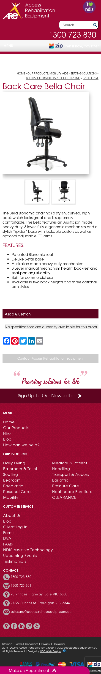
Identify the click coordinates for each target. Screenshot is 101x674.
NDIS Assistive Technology (28, 549)
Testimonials (14, 561)
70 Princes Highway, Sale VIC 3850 (39, 594)
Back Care (90, 78)
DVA (7, 538)
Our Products (16, 427)
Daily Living (14, 463)
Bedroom (12, 480)
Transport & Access (70, 474)
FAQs (8, 544)
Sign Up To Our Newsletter (50, 395)
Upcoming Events (20, 555)
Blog (7, 439)
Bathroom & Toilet (20, 468)
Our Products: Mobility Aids (47, 73)
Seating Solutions (84, 73)
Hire (7, 433)
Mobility (11, 497)
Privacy (45, 644)
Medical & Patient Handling (69, 465)
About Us (12, 515)
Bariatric (60, 480)
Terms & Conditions (26, 644)
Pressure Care (65, 485)
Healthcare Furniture (72, 491)
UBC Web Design (50, 651)
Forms (8, 532)
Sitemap (7, 644)
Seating (10, 474)
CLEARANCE (64, 497)
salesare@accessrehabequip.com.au (41, 612)
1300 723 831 (21, 586)
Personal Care (17, 491)
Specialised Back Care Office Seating (53, 78)
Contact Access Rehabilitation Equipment (50, 358)
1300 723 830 (72, 34)
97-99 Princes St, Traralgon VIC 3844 (40, 603)
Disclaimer (59, 644)
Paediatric (13, 485)
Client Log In (15, 526)
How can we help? (21, 444)
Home (21, 73)
